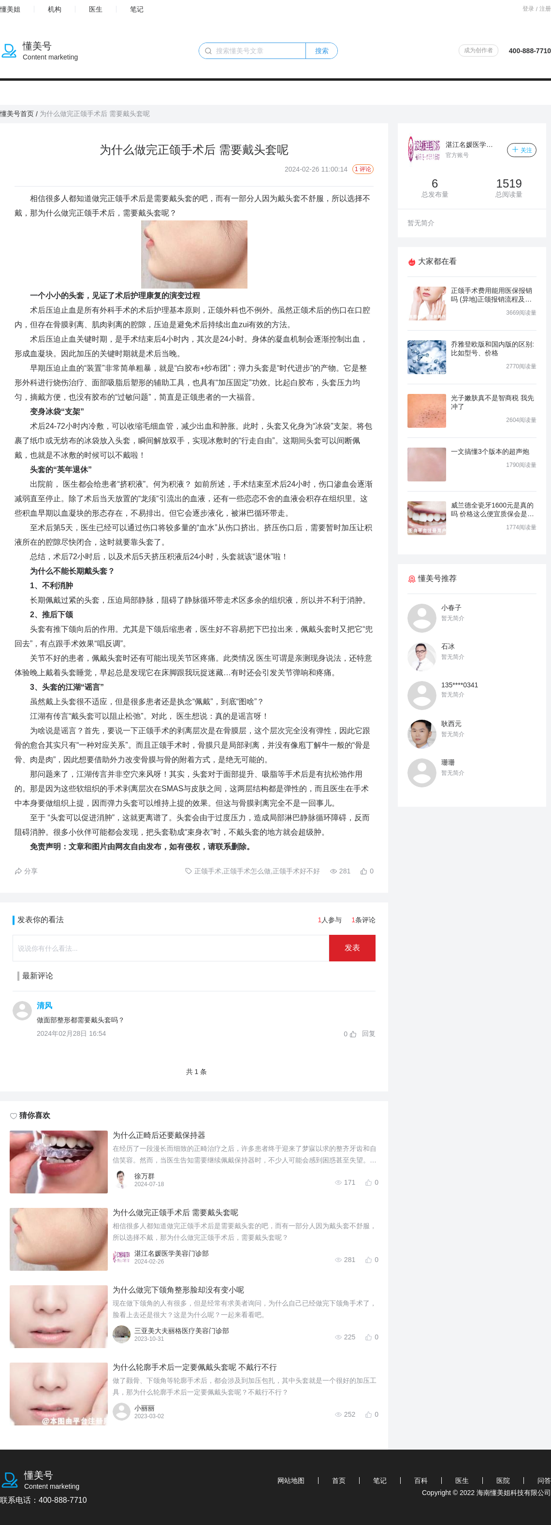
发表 (352, 948)
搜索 (322, 51)
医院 (503, 1480)
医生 (95, 9)
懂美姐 (10, 9)
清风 (44, 1006)
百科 (421, 1480)
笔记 (137, 9)
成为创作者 (478, 50)
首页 (339, 1480)
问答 (544, 1480)
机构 (54, 9)
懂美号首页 (17, 113)
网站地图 (290, 1480)
